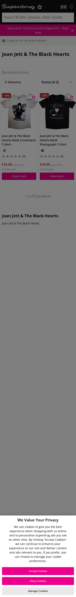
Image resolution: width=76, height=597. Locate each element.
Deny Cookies (38, 581)
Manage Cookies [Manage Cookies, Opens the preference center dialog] (38, 591)
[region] (38, 556)
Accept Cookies (38, 571)
